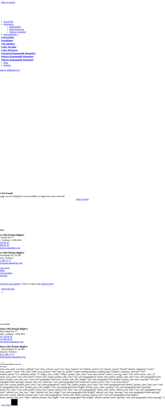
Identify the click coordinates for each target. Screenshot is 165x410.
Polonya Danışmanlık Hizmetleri (17, 56)
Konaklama (7, 40)
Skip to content (8, 2)
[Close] (2, 292)
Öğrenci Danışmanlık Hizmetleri (17, 60)
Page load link (7, 289)
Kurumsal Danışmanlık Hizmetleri (18, 53)
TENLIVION (47, 284)
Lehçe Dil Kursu (9, 50)
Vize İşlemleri (8, 44)
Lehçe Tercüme (8, 47)
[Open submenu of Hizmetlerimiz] (18, 35)
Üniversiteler (7, 37)
